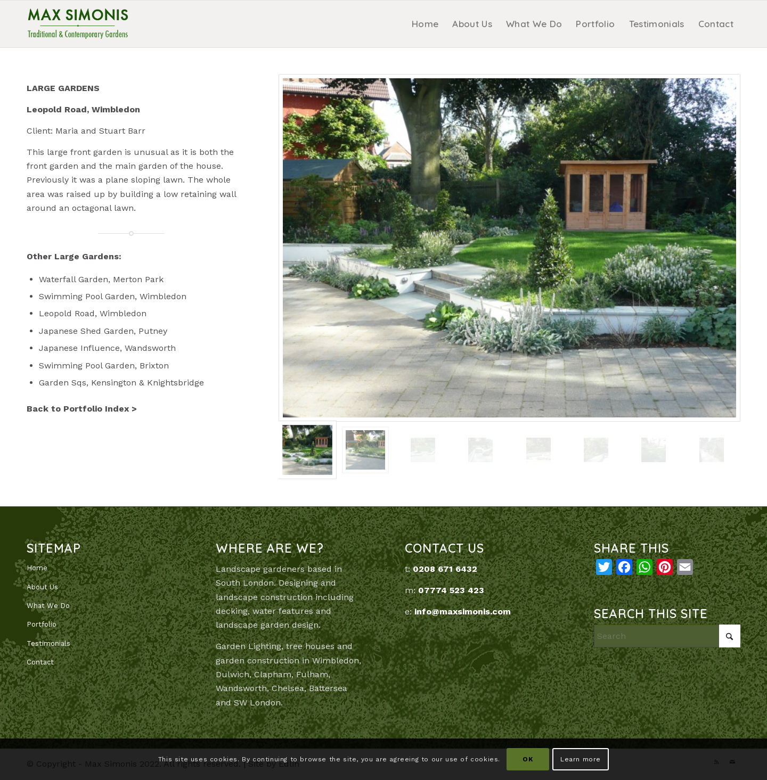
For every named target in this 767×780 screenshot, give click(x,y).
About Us (42, 587)
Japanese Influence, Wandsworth (107, 348)
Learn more (580, 759)
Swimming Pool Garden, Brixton (104, 365)
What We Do (48, 606)
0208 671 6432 (445, 569)
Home (37, 568)
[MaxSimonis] (78, 24)
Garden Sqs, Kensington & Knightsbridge (121, 382)
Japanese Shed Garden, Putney (103, 331)
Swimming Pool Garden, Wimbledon (112, 296)
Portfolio (41, 624)
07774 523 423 (451, 590)
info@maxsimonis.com (462, 611)
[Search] (667, 636)
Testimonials (48, 643)
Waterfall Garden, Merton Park (101, 279)
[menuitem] (425, 24)
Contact (40, 662)
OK (528, 759)
